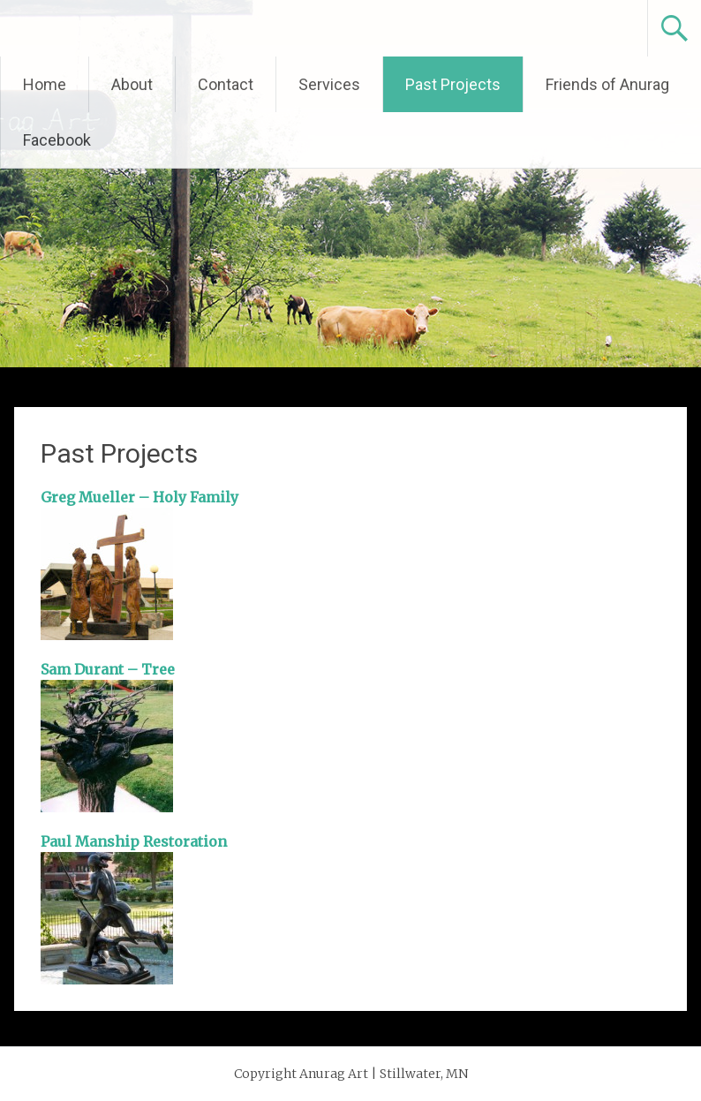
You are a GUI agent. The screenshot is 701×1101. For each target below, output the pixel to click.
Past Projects (453, 84)
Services (329, 84)
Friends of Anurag (607, 84)
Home (44, 84)
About (132, 84)
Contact (225, 84)
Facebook (57, 140)
